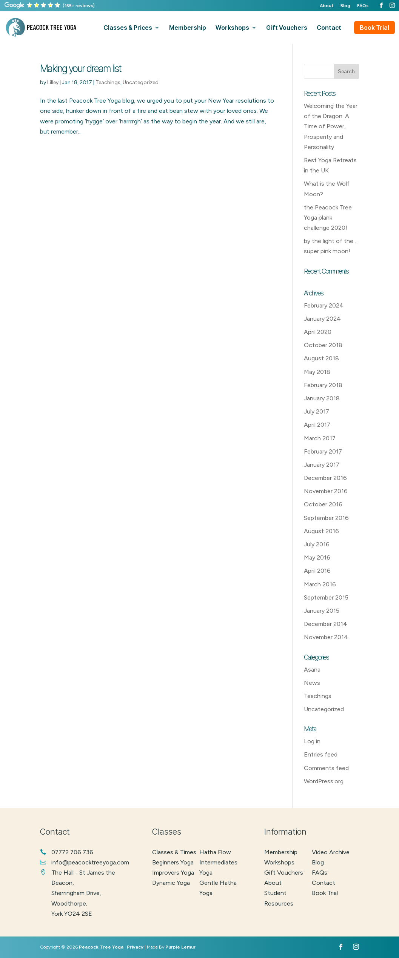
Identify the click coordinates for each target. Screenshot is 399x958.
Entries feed (320, 754)
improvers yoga (173, 872)
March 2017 (320, 438)
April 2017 (317, 424)
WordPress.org (324, 781)
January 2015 (321, 610)
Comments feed (326, 768)
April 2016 (317, 570)
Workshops (279, 862)
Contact (323, 882)
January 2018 (322, 398)
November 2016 (326, 491)
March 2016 (320, 584)
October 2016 (323, 504)
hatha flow (215, 852)
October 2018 (323, 345)
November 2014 (326, 637)
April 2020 (317, 331)
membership (187, 28)
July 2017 (316, 411)
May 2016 (317, 557)
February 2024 (324, 305)
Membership (280, 852)
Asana (312, 669)
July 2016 (317, 544)
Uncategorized (141, 82)
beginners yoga (173, 862)
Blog (345, 5)
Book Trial (374, 27)
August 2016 (321, 531)
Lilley (53, 82)
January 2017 (321, 464)
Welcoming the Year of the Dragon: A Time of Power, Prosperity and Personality (330, 126)
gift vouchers (286, 28)
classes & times (174, 852)
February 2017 (323, 451)
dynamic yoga (171, 882)
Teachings (108, 82)
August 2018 (321, 358)
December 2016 (325, 477)
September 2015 (326, 597)
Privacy (135, 947)
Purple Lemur (180, 947)
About (327, 5)
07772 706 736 (72, 852)
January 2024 (322, 318)
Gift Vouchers (283, 872)
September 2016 (326, 517)
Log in (312, 741)
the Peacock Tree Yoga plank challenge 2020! (328, 217)
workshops (232, 28)
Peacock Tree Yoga (101, 947)
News (312, 682)
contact (329, 28)
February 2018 (323, 385)
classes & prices (127, 28)
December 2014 (325, 623)
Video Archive (331, 852)
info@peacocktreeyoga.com (90, 862)
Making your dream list (80, 68)
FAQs (362, 5)
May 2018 (317, 371)
